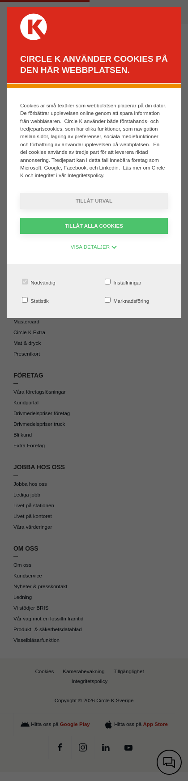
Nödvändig (39, 282)
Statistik (35, 300)
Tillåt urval (94, 201)
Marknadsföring (127, 300)
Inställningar (123, 282)
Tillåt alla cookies (94, 226)
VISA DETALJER (94, 247)
